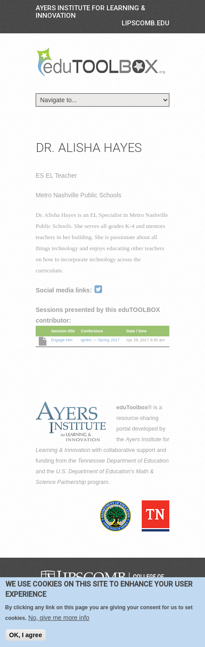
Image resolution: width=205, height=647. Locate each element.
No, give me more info (58, 618)
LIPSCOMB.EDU (145, 23)
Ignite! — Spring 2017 (100, 340)
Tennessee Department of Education (123, 461)
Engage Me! (62, 340)
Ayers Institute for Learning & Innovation (90, 12)
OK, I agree (25, 635)
